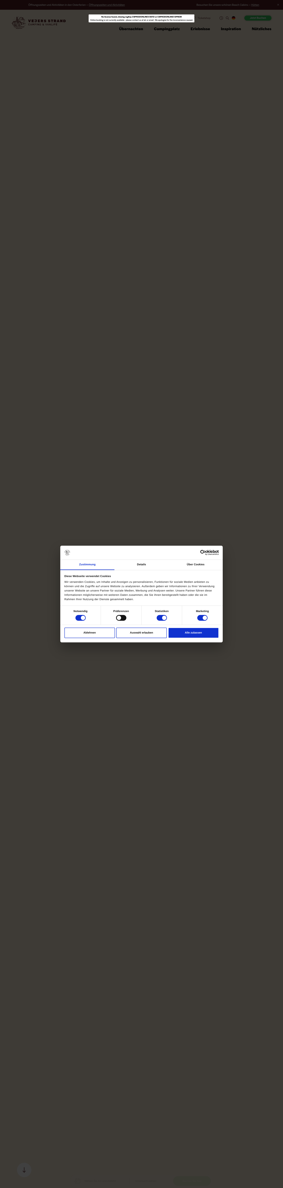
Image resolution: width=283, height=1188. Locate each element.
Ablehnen (89, 632)
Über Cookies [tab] (195, 564)
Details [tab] (141, 564)
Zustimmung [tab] (87, 564)
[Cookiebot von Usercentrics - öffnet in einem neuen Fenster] (203, 552)
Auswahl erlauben (141, 632)
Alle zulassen (193, 632)
